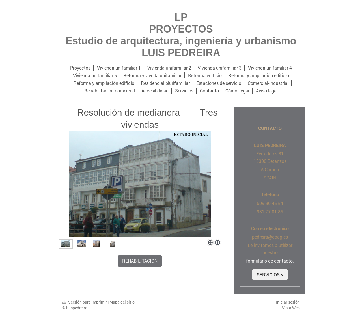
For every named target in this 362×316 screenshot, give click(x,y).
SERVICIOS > (270, 275)
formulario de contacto (269, 261)
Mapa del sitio (122, 302)
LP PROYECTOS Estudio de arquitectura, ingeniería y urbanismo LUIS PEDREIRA (181, 35)
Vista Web (291, 307)
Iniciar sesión (288, 302)
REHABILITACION (140, 261)
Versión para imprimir (85, 302)
